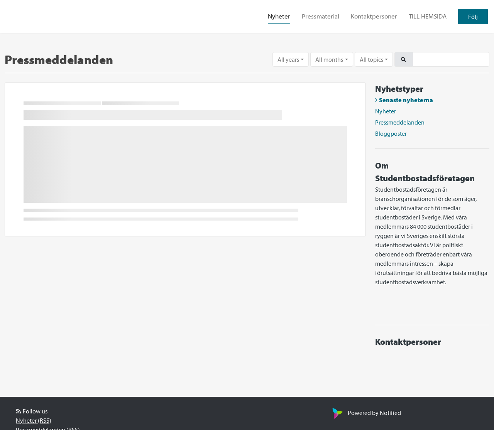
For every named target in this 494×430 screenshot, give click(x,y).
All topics (371, 59)
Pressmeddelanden (400, 122)
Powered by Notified (365, 413)
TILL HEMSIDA (428, 16)
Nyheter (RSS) (33, 420)
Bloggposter (391, 133)
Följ (473, 16)
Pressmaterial (320, 16)
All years (288, 59)
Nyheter (279, 16)
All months (329, 59)
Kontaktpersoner (374, 16)
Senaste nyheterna (406, 100)
